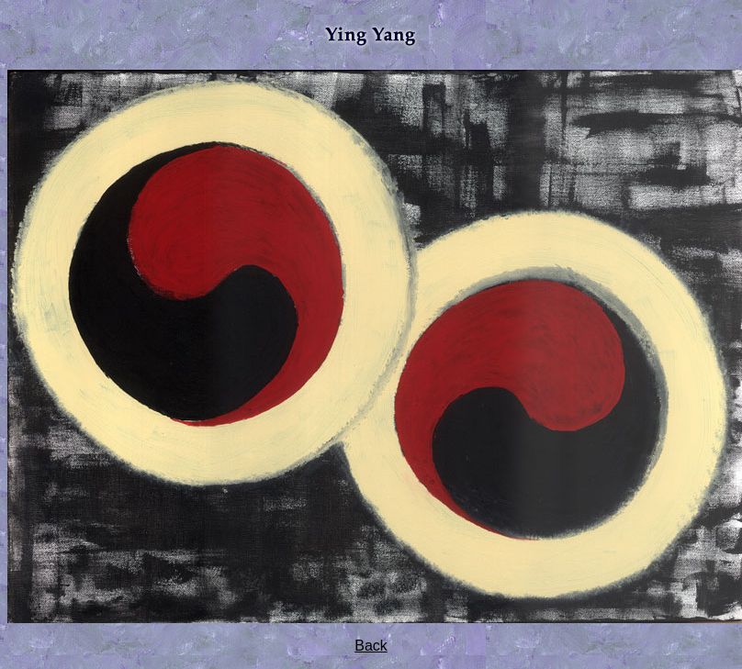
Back (371, 645)
